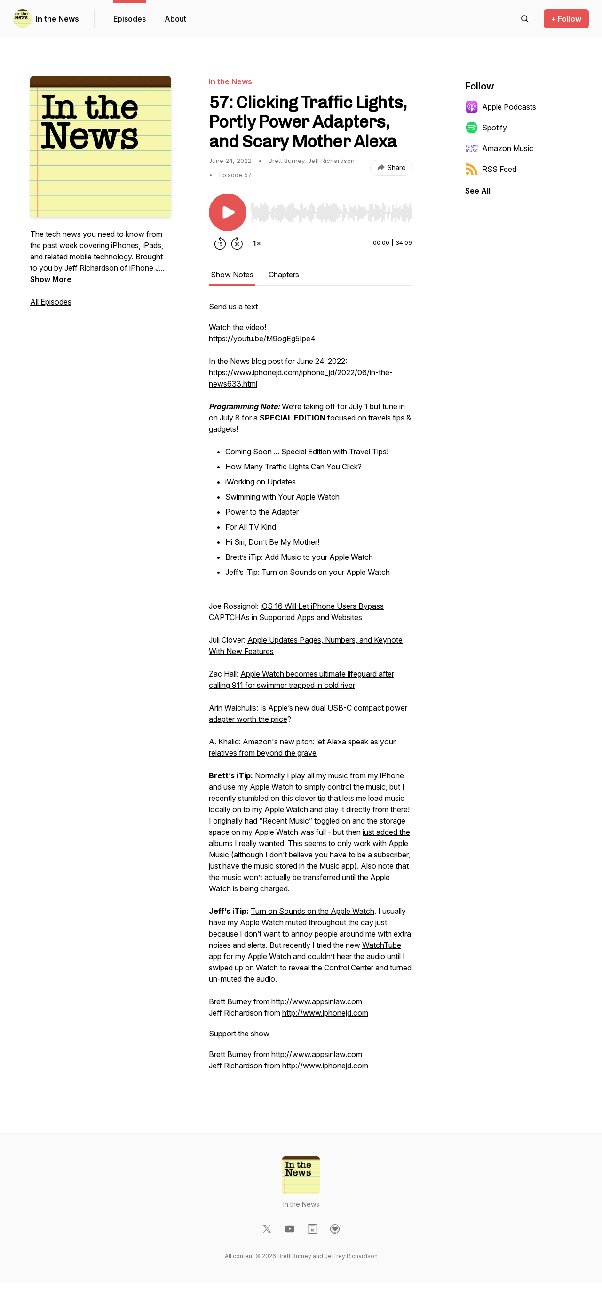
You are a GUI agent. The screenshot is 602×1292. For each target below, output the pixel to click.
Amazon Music (499, 148)
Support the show (239, 1033)
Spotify (486, 127)
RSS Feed (490, 169)
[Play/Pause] (227, 212)
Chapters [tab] (284, 274)
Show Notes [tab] (232, 274)
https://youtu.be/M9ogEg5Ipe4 (262, 338)
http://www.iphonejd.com (325, 1012)
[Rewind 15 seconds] (220, 243)
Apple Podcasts (500, 106)
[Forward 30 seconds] (237, 243)
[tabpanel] (310, 691)
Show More (50, 279)
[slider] (331, 213)
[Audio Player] (331, 210)
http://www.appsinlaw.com (316, 1001)
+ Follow (566, 19)
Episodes (129, 19)
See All (478, 190)
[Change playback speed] (256, 243)
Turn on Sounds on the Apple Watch (312, 911)
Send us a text (233, 306)
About (175, 19)
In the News (57, 19)
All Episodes (50, 302)
